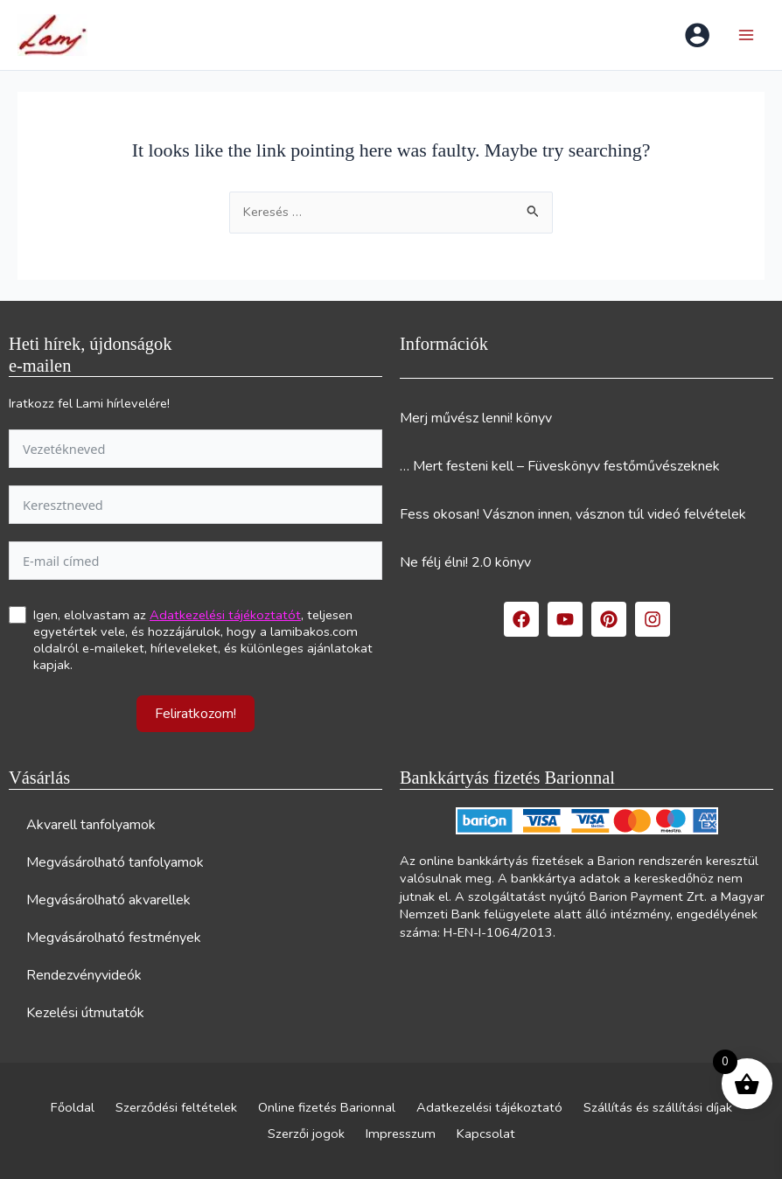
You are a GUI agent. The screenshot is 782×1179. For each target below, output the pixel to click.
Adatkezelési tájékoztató (489, 1107)
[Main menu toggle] (746, 35)
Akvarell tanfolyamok (91, 824)
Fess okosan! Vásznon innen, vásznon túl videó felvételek (573, 514)
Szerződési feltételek (176, 1107)
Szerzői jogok (306, 1133)
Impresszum (401, 1133)
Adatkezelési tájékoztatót (225, 615)
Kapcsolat (486, 1133)
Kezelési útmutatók (85, 1012)
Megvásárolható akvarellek (108, 900)
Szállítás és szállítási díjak (657, 1107)
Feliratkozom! (195, 713)
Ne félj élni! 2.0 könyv (465, 562)
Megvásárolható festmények (113, 937)
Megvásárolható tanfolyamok (115, 862)
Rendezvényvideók (84, 975)
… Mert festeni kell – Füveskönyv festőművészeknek (560, 466)
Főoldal (72, 1107)
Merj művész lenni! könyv (476, 418)
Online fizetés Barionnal (326, 1107)
